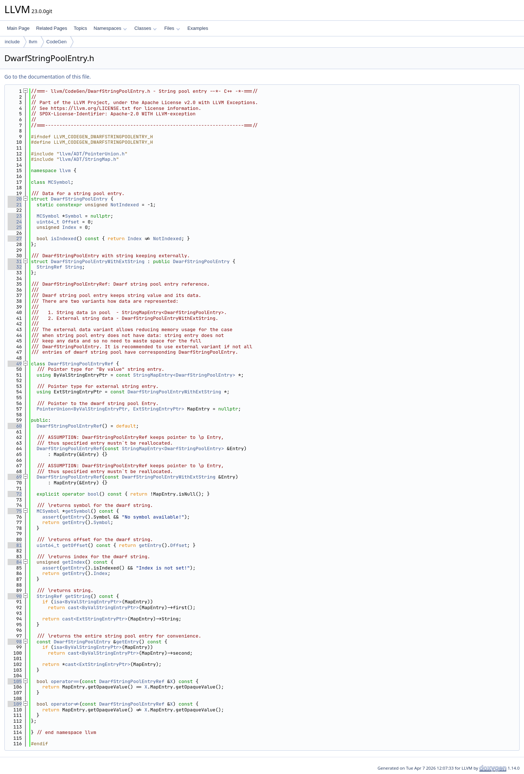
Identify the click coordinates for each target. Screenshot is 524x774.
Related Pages (51, 28)
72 (15, 494)
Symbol (73, 216)
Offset (70, 222)
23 (15, 216)
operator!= (65, 704)
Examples (197, 28)
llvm (33, 41)
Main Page (18, 28)
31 (15, 261)
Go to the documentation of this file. (47, 76)
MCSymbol (59, 182)
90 (15, 596)
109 (15, 704)
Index (69, 227)
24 (15, 222)
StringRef (49, 267)
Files (172, 28)
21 (15, 205)
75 (15, 511)
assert (50, 517)
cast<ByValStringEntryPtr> (103, 607)
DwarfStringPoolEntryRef (80, 364)
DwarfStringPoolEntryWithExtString (97, 261)
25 (15, 227)
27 (15, 238)
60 (15, 426)
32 (15, 267)
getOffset (75, 545)
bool (93, 494)
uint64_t (48, 222)
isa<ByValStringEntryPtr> (87, 602)
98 (15, 642)
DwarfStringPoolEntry (79, 199)
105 (15, 681)
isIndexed (63, 238)
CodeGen (56, 41)
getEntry (73, 517)
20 (15, 199)
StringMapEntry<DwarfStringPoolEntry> (184, 375)
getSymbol (78, 511)
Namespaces (110, 28)
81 (15, 545)
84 (15, 562)
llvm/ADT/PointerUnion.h (91, 154)
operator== (65, 681)
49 (15, 364)
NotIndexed (124, 205)
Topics (80, 28)
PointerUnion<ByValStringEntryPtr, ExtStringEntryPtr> (110, 409)
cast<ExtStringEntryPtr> (94, 619)
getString (78, 596)
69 (15, 477)
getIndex (73, 562)
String (73, 267)
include (12, 41)
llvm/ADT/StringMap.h (87, 159)
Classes (145, 28)
